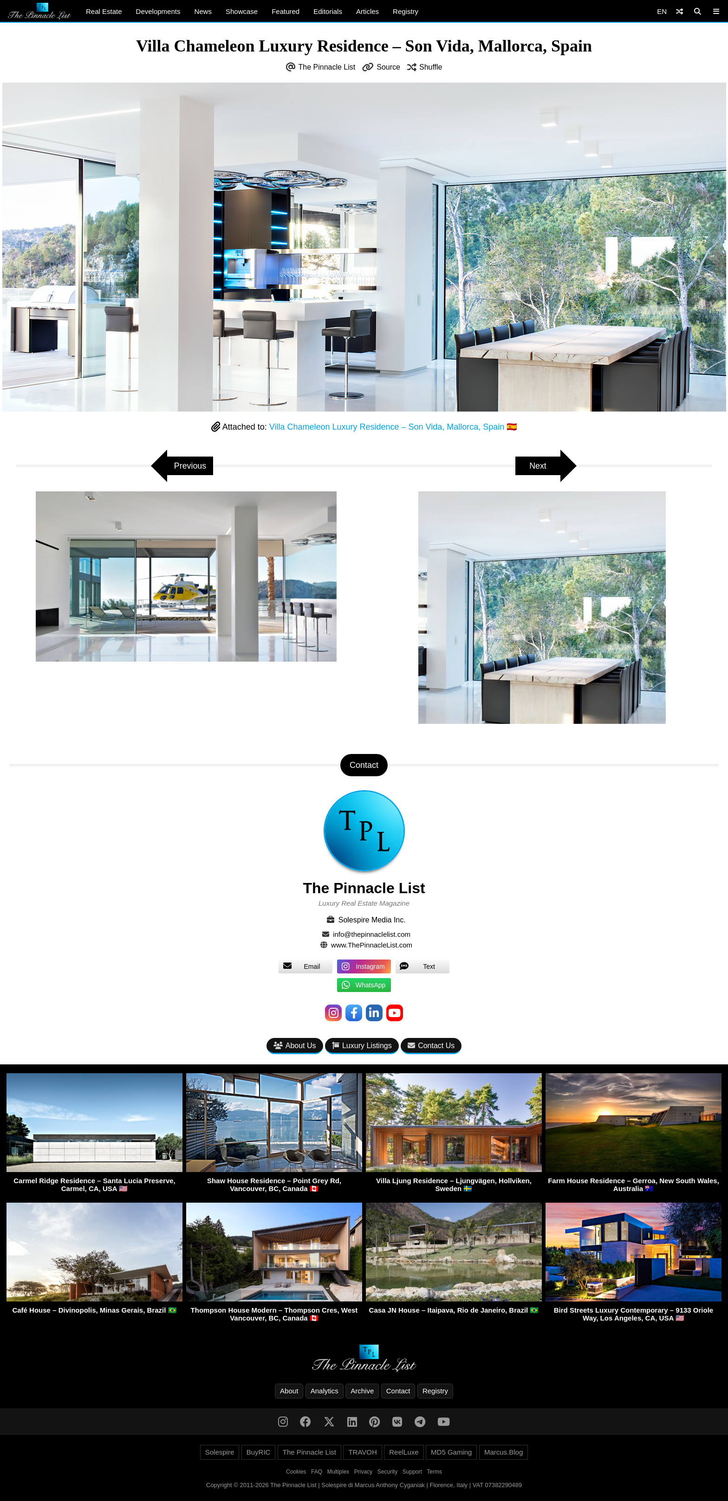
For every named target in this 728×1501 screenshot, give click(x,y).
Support (412, 1472)
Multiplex (338, 1472)
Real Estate (104, 11)
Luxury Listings (362, 1046)
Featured (285, 11)
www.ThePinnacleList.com (371, 945)
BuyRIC (259, 1452)
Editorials (327, 11)
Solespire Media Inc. (372, 920)
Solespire (219, 1452)
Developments (158, 11)
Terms (434, 1472)
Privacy (363, 1472)
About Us (294, 1046)
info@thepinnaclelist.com (371, 934)
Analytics (324, 1391)
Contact (398, 1391)
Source (388, 67)
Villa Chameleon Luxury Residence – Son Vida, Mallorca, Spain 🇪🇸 (393, 427)
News (203, 11)
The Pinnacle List (327, 67)
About (289, 1391)
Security (387, 1472)
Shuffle (430, 67)
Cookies (296, 1472)
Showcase (242, 11)
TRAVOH (362, 1452)
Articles (367, 11)
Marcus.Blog (503, 1452)
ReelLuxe (403, 1452)
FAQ (316, 1472)
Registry (405, 11)
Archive (362, 1391)
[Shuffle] (679, 11)
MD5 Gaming (451, 1452)
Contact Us (431, 1046)
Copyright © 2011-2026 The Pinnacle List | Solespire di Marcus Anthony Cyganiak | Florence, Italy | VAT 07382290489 (364, 1485)
